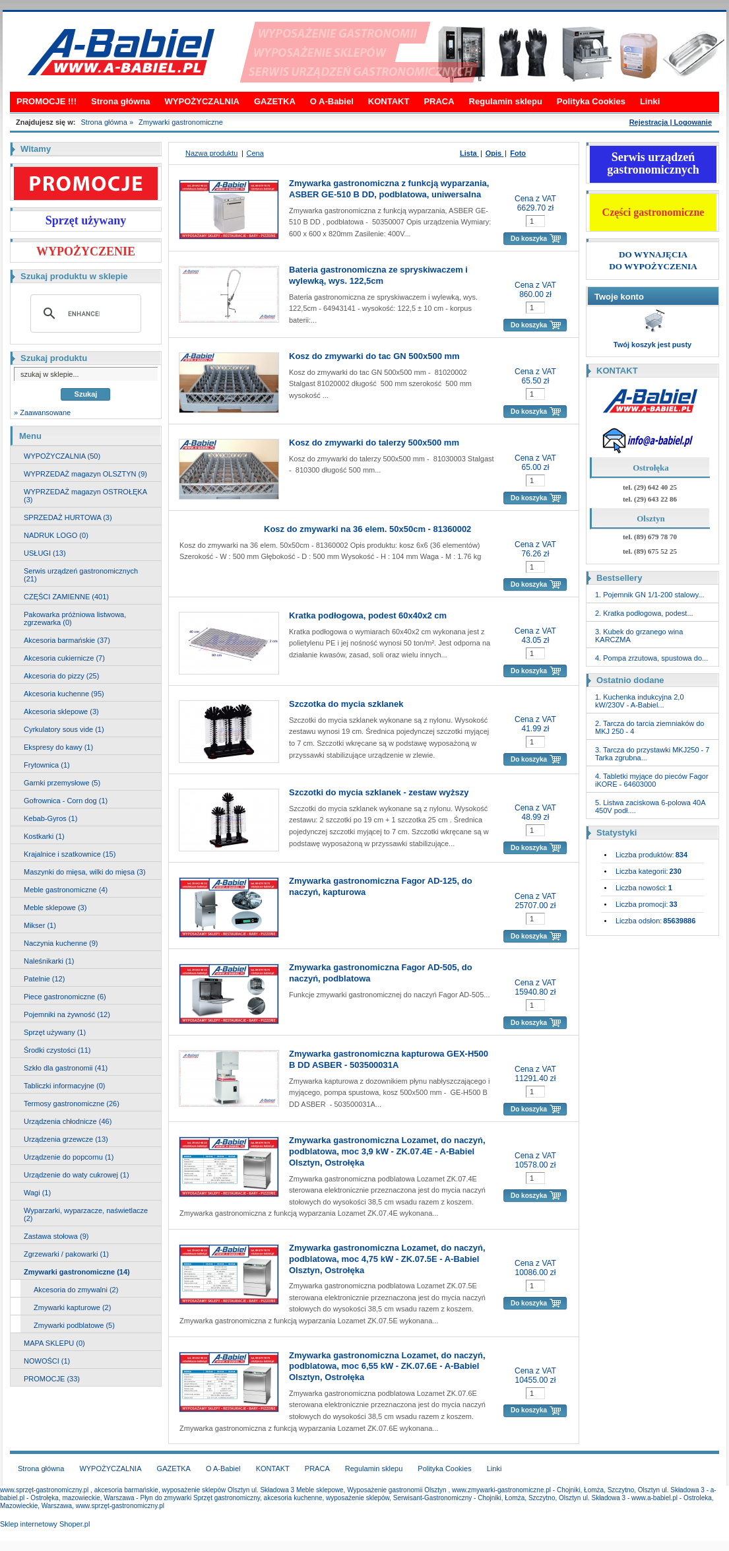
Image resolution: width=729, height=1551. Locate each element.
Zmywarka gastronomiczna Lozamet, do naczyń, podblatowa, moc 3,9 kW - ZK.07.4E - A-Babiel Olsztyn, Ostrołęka (387, 1151)
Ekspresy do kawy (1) (58, 747)
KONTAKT (389, 101)
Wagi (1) (37, 1193)
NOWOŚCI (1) (47, 1361)
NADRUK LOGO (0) (56, 535)
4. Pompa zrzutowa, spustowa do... (651, 658)
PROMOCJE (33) (52, 1379)
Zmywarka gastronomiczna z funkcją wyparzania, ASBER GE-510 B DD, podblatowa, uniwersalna (389, 188)
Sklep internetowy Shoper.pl (45, 1524)
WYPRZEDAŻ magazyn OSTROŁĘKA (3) (85, 496)
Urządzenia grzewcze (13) (66, 1139)
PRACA (439, 101)
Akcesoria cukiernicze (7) (64, 658)
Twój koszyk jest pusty (652, 344)
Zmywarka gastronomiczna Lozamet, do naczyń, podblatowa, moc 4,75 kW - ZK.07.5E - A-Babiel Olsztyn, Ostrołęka (387, 1259)
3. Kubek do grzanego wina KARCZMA (639, 636)
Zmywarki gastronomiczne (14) (77, 1272)
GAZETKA (275, 101)
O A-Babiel (332, 101)
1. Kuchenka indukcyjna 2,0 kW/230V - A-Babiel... (639, 701)
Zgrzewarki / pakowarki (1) (66, 1254)
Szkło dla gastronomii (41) (66, 1068)
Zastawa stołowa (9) (56, 1236)
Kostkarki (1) (44, 836)
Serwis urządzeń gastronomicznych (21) (81, 575)
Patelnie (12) (44, 979)
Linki (650, 101)
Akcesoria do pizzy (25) (61, 676)
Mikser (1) (40, 925)
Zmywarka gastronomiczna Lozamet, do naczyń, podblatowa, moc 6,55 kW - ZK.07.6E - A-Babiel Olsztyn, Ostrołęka (387, 1366)
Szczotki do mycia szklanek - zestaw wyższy (378, 792)
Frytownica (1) (47, 765)
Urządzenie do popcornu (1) (68, 1157)
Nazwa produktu (211, 153)
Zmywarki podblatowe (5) (74, 1325)
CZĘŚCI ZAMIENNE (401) (66, 597)
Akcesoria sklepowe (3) (61, 711)
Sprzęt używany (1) (55, 1032)
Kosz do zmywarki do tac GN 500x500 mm (374, 356)
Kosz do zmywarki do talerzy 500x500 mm (374, 442)
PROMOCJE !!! (46, 101)
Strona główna (120, 101)
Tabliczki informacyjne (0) (64, 1086)
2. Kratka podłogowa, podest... (644, 613)
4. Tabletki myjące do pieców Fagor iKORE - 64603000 (652, 780)
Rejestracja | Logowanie (670, 122)
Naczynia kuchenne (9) (61, 943)
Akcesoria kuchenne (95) (64, 694)
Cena (255, 153)
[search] (84, 313)
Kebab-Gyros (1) (50, 818)
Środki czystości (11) (57, 1050)
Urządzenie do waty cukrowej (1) (76, 1175)
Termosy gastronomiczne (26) (71, 1103)
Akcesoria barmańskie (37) (67, 640)
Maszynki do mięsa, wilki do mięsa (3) (85, 872)
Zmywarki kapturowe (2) (72, 1307)
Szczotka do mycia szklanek (346, 704)
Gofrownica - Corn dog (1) (66, 801)
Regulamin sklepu (505, 101)
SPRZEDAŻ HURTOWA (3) (68, 517)
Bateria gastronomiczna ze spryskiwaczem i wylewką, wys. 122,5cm (378, 275)
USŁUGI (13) (45, 553)
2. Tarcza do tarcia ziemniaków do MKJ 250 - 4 (650, 727)
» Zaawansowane (42, 412)
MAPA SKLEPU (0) (54, 1343)
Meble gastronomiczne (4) (66, 890)
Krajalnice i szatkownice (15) (69, 854)
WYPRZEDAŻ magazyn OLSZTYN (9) (85, 474)
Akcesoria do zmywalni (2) (76, 1290)
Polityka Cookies (591, 101)
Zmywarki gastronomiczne (181, 122)
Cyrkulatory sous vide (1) (64, 729)
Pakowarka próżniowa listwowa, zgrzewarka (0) (75, 618)
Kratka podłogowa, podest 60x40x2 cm (368, 615)
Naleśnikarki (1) (49, 961)
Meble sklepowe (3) (55, 907)
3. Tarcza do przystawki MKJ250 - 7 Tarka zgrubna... (652, 754)
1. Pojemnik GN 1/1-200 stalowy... (649, 595)
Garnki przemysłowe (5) (62, 783)
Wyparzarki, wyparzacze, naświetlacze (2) (86, 1214)
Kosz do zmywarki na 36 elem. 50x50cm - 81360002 (367, 529)
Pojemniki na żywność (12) (67, 1014)
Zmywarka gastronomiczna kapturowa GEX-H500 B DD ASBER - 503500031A (388, 1059)
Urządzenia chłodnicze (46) (67, 1121)
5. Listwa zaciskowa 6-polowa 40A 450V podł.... (650, 806)
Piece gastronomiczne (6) (65, 997)
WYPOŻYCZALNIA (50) (62, 456)
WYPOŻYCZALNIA (202, 101)
